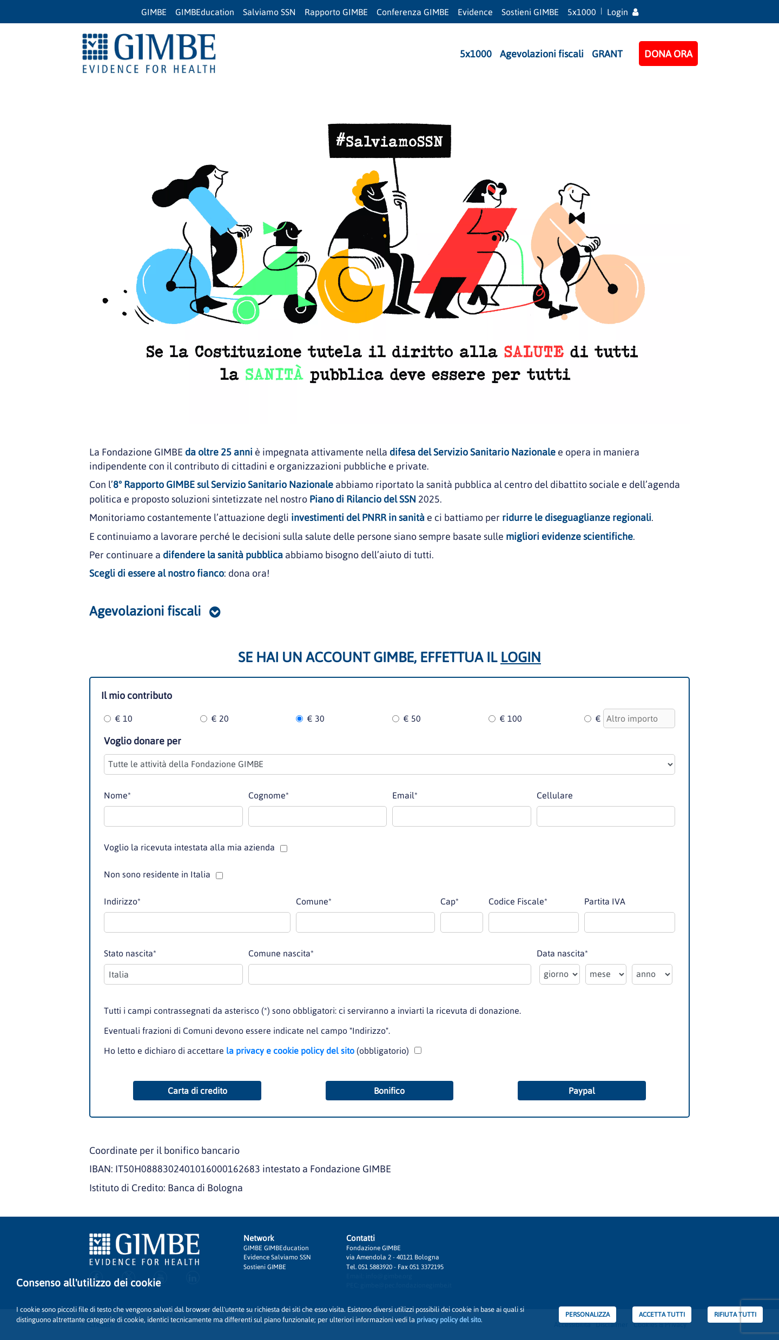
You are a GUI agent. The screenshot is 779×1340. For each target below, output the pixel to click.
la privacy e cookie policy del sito (290, 1050)
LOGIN (520, 657)
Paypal (582, 1090)
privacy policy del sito (449, 1320)
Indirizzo (122, 901)
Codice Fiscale (517, 901)
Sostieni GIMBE (530, 12)
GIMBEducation (204, 12)
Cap (449, 901)
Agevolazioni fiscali (542, 54)
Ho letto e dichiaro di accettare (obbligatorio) (256, 1050)
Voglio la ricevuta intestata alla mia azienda (189, 847)
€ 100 (511, 718)
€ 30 (316, 718)
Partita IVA (604, 901)
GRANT (607, 54)
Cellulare (555, 795)
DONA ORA (668, 54)
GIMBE (154, 12)
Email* (405, 795)
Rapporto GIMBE (336, 12)
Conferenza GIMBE (413, 12)
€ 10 (124, 718)
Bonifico (389, 1090)
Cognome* (268, 795)
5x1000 (581, 12)
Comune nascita (281, 953)
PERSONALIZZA (587, 1314)
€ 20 (220, 718)
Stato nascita (130, 953)
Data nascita (562, 953)
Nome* (117, 795)
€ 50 (412, 718)
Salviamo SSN (269, 12)
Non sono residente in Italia (157, 874)
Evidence (475, 12)
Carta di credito (197, 1090)
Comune (314, 901)
